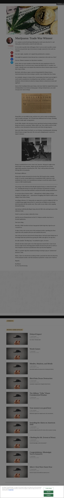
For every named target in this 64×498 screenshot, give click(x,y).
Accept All (48, 495)
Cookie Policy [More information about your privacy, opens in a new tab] (11, 490)
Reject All (48, 492)
